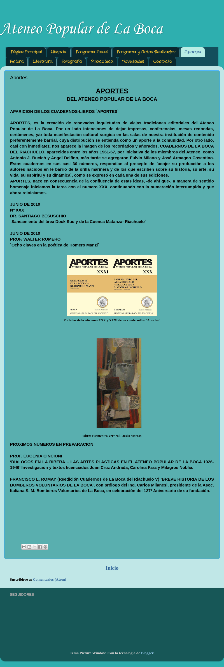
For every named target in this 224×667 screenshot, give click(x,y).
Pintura (17, 61)
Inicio (112, 568)
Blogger (147, 653)
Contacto (162, 61)
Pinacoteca (102, 61)
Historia (58, 52)
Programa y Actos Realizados (145, 52)
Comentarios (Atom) (49, 579)
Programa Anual (92, 52)
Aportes (193, 52)
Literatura (42, 61)
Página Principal (26, 52)
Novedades (133, 61)
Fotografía (71, 61)
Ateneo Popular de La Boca (81, 29)
